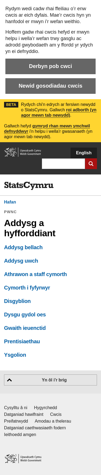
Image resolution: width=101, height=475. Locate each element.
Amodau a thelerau (53, 421)
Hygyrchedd (45, 407)
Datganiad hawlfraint (23, 414)
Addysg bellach (23, 247)
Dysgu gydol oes (25, 314)
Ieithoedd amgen (20, 434)
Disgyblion (17, 301)
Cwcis (56, 414)
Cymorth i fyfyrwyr (27, 288)
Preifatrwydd (16, 421)
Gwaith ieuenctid (25, 328)
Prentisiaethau (22, 341)
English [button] (84, 153)
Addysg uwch (21, 261)
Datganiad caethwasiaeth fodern (35, 428)
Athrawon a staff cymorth (35, 274)
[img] (29, 186)
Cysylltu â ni (15, 407)
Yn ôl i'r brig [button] (54, 380)
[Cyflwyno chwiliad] (91, 163)
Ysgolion (15, 355)
